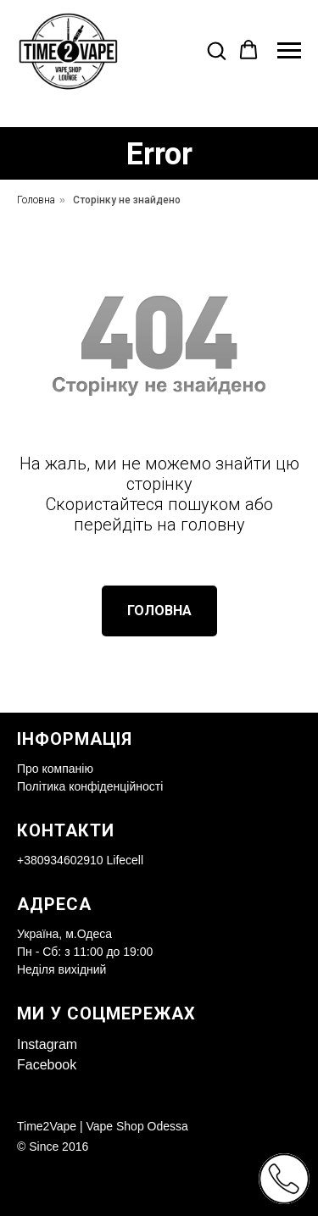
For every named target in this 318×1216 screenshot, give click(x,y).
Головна (36, 200)
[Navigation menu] (289, 50)
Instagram (47, 1044)
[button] (216, 50)
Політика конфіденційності (90, 786)
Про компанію (55, 768)
